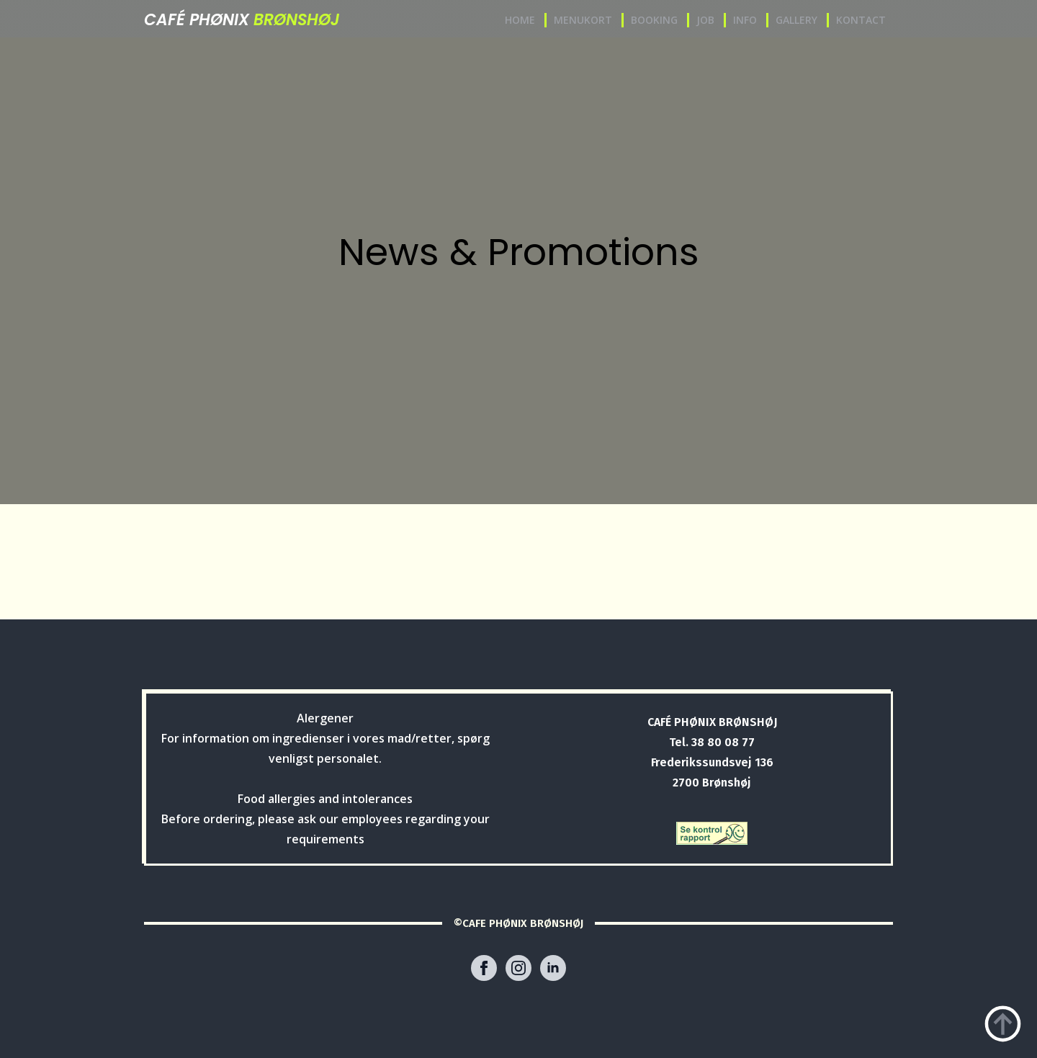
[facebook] (484, 968)
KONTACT (861, 20)
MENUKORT (583, 20)
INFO (745, 20)
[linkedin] (553, 968)
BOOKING (654, 20)
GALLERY (796, 20)
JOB (705, 20)
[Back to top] (1003, 1024)
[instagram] (518, 968)
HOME (520, 20)
